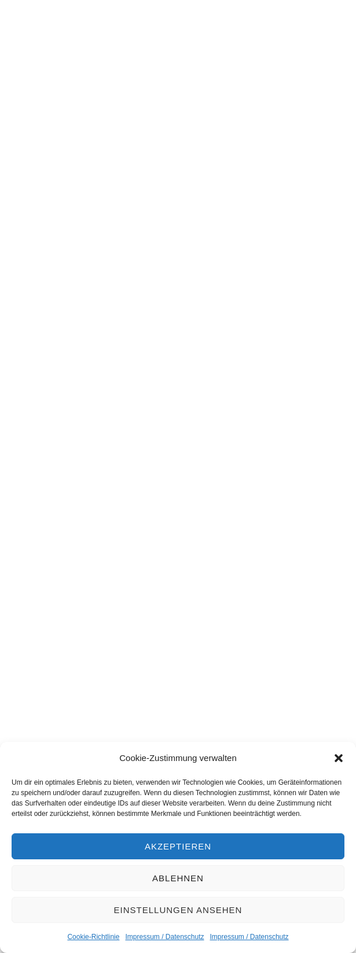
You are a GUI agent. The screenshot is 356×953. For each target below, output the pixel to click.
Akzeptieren (178, 846)
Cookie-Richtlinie (93, 937)
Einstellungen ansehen (178, 910)
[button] (338, 758)
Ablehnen (178, 878)
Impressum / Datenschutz (164, 937)
